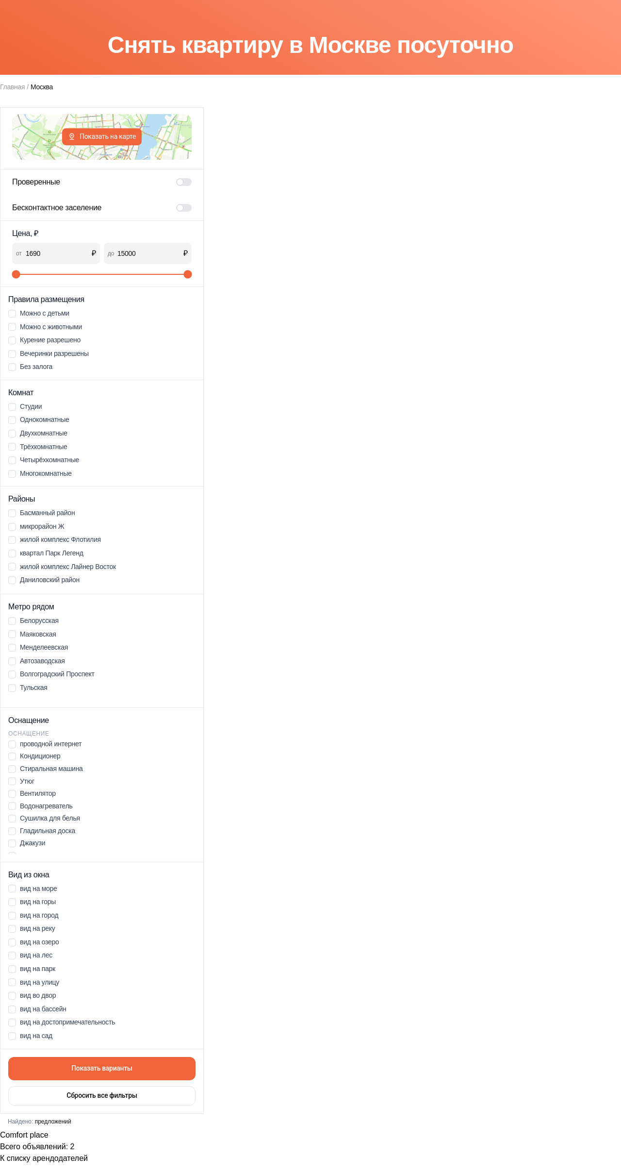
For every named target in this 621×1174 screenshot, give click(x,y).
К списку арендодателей (44, 1158)
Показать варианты (101, 1068)
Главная (12, 87)
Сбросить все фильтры (101, 1095)
